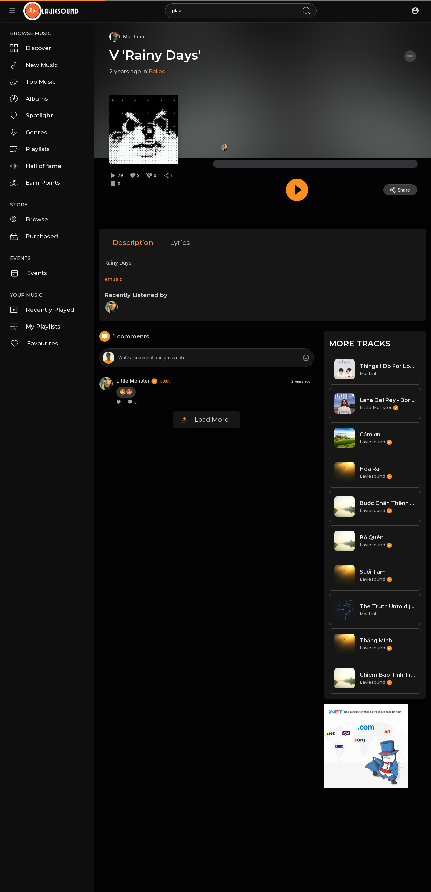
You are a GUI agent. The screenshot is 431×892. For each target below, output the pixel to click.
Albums (29, 98)
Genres (28, 132)
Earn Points (35, 182)
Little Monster (136, 381)
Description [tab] (133, 243)
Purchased (34, 236)
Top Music (33, 81)
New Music (34, 65)
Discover (31, 48)
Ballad (157, 71)
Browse (29, 219)
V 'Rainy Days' (155, 55)
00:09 (165, 381)
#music (113, 279)
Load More (212, 419)
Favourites (34, 343)
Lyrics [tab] (180, 243)
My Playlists (35, 326)
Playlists (30, 149)
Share (400, 189)
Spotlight (31, 115)
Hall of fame (35, 166)
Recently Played (42, 309)
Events (28, 273)
